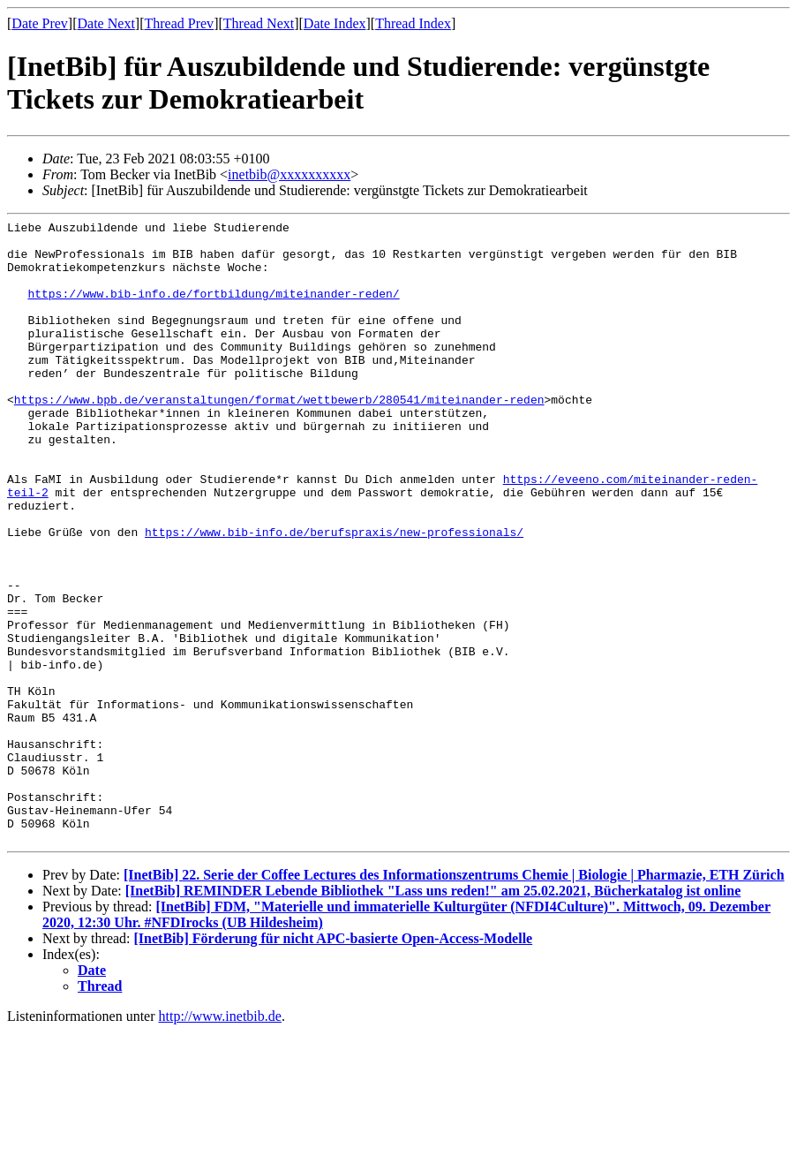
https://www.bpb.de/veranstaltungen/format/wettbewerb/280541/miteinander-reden (279, 436)
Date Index (335, 23)
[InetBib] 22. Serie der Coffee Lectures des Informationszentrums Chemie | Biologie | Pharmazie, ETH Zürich (454, 999)
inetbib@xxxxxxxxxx (289, 174)
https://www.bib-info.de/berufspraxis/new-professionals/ (334, 595)
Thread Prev (179, 23)
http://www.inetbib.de (220, 1140)
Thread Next (258, 23)
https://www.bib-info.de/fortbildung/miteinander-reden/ (213, 309)
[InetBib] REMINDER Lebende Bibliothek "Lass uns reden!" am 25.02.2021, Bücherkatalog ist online (433, 1015)
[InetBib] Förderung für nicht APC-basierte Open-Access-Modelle (333, 1062)
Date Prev (39, 23)
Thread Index (413, 23)
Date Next (106, 23)
